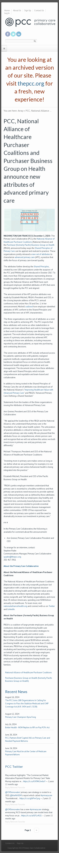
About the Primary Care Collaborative (21, 566)
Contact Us (39, 10)
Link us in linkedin (18, 34)
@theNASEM (16, 795)
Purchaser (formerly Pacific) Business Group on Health (30, 245)
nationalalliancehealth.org (15, 606)
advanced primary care (25, 257)
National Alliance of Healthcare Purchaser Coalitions (28, 672)
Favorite (21, 787)
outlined (29, 306)
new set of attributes (41, 254)
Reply (7, 787)
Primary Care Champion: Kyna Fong (20, 717)
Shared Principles (41, 266)
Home (7, 10)
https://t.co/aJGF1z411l (31, 815)
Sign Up (27, 10)
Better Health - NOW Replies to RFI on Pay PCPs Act (27, 727)
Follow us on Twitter (13, 34)
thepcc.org (31, 83)
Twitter (52, 606)
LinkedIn (11, 609)
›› (36, 830)
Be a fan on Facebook (7, 34)
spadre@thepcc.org (12, 556)
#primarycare (46, 795)
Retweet (13, 787)
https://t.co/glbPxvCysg (30, 798)
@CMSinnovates (12, 792)
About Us (17, 10)
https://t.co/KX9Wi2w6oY (34, 781)
